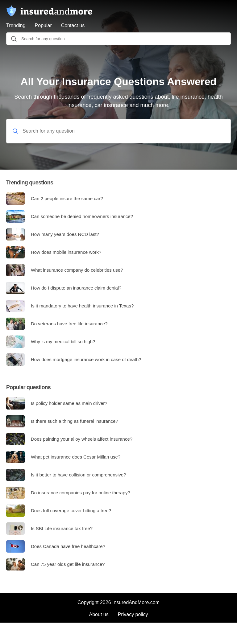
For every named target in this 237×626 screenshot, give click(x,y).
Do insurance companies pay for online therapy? (68, 493)
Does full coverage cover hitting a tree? (58, 511)
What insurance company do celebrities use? (64, 270)
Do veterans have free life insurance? (56, 324)
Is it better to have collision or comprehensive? (66, 475)
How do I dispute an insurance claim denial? (64, 288)
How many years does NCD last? (52, 234)
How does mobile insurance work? (53, 252)
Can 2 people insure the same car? (54, 198)
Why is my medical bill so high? (50, 342)
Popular (43, 25)
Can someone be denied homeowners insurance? (69, 216)
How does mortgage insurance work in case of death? (73, 359)
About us (99, 614)
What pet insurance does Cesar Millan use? (63, 457)
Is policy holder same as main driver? (56, 403)
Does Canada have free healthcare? (55, 546)
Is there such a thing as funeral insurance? (62, 421)
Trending (16, 25)
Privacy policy (133, 614)
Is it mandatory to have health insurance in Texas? (70, 306)
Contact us (73, 25)
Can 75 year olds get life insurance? (55, 564)
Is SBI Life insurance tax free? (49, 528)
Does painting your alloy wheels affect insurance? (69, 439)
